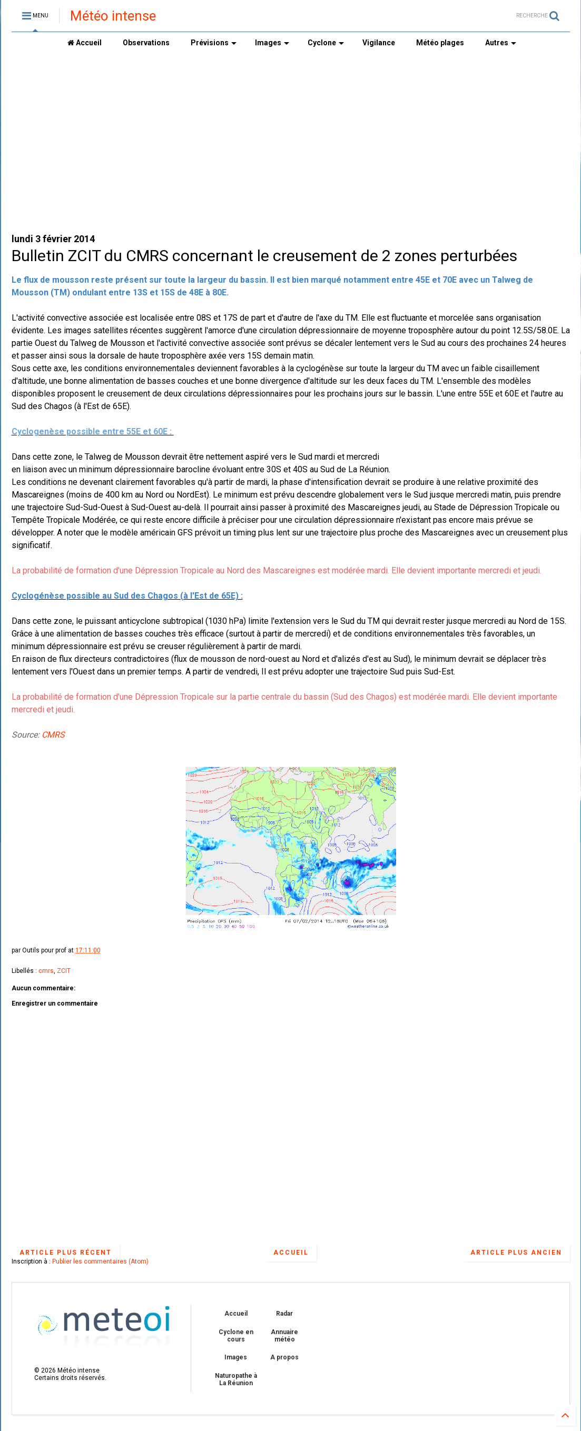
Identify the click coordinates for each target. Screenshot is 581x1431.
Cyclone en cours (236, 1335)
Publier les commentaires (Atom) (100, 1261)
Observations (146, 42)
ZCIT (64, 971)
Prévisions (214, 42)
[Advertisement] (291, 142)
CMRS (53, 735)
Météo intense (113, 16)
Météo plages (440, 42)
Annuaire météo (284, 1335)
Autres (500, 42)
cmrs (46, 971)
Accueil (84, 42)
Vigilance (378, 42)
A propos (284, 1357)
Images (272, 42)
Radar (284, 1313)
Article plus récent (65, 1252)
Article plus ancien (516, 1252)
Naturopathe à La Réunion (236, 1379)
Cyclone (326, 42)
